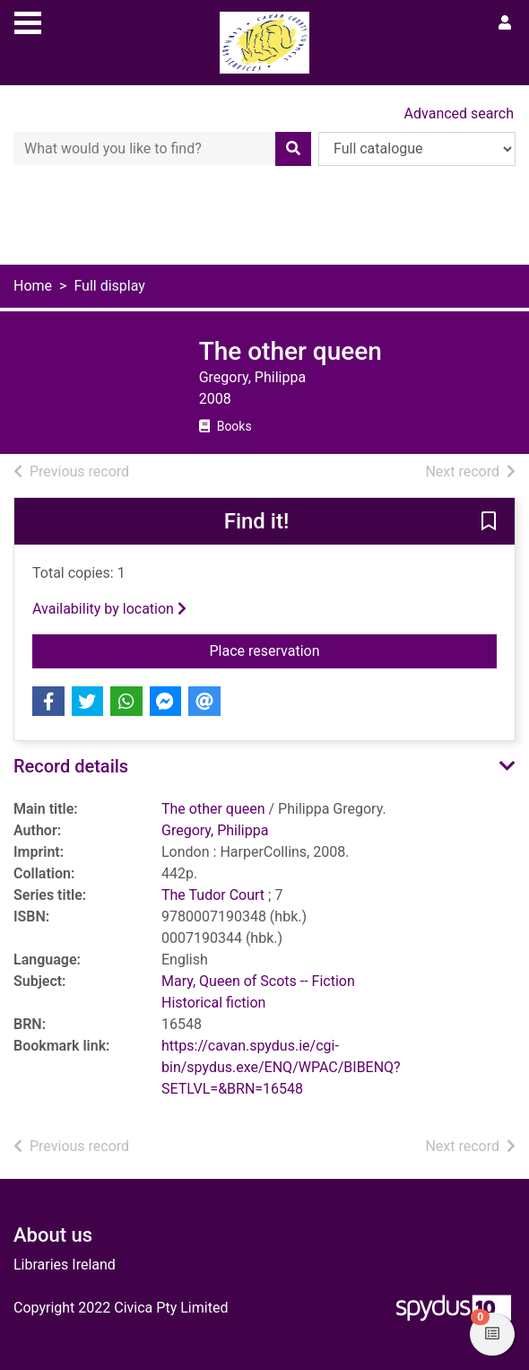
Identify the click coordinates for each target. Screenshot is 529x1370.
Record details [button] (70, 766)
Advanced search (459, 113)
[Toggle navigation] (27, 20)
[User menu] (505, 23)
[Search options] (417, 149)
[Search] (293, 149)
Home (32, 285)
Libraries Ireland (64, 1264)
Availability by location (109, 608)
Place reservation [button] (327, 649)
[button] (489, 522)
